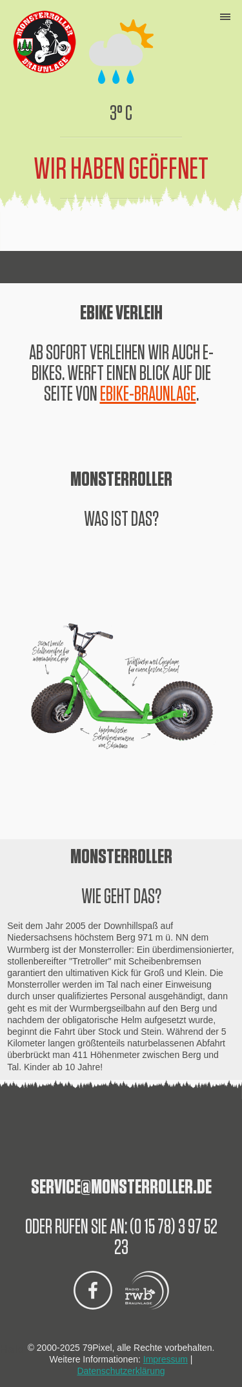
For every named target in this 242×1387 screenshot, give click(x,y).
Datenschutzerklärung (121, 1371)
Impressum (165, 1359)
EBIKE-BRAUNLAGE (148, 394)
